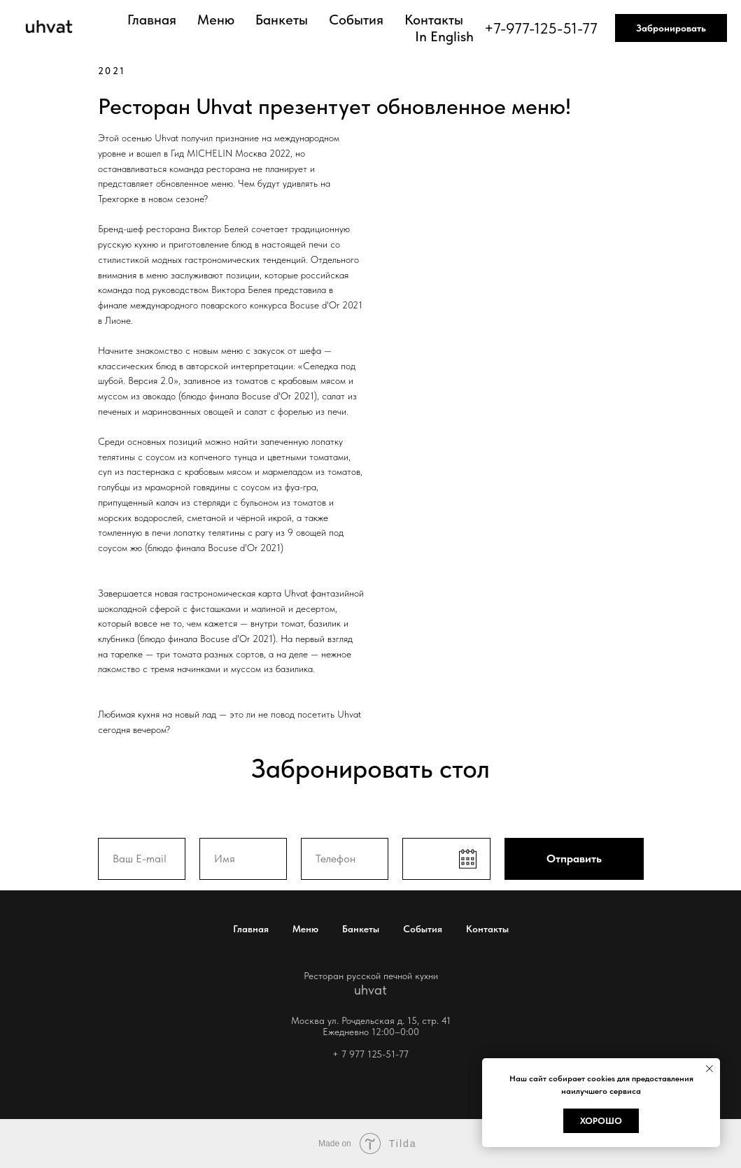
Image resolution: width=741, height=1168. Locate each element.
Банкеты (281, 19)
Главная (151, 19)
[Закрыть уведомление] (710, 1069)
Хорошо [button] (601, 1121)
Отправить (574, 858)
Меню (215, 19)
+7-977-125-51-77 (541, 28)
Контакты (433, 19)
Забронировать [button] (671, 28)
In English (444, 36)
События (356, 19)
